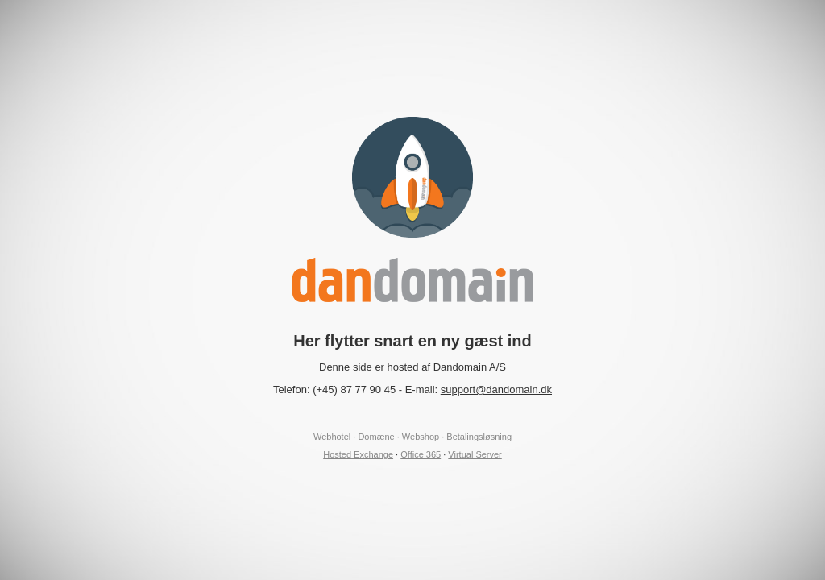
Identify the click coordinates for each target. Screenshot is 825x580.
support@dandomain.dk (496, 389)
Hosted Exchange (358, 454)
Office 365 (420, 454)
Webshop (420, 436)
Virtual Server (474, 454)
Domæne (376, 436)
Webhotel (331, 436)
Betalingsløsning (479, 436)
